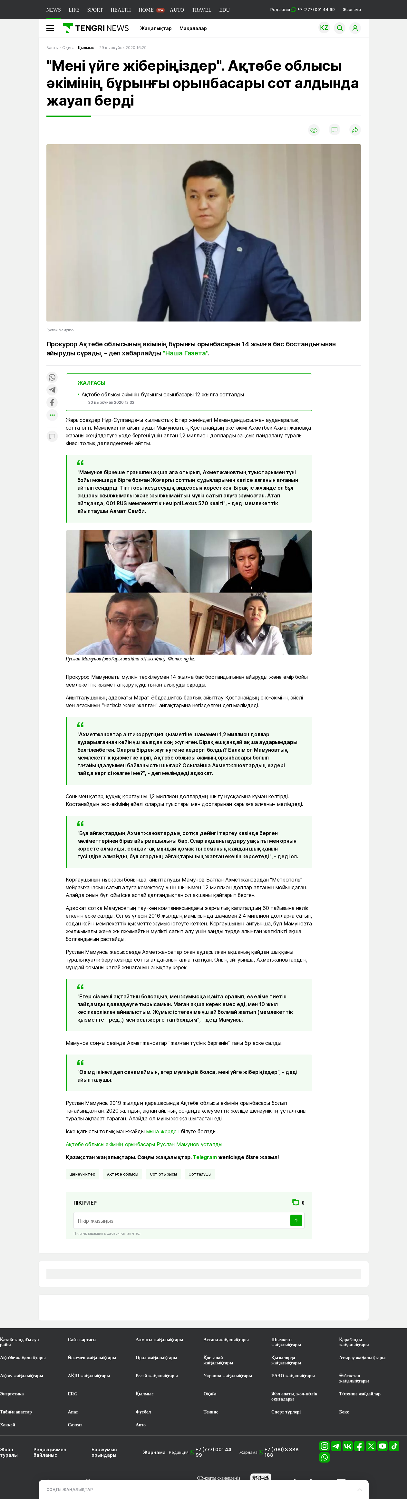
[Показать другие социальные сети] (52, 415)
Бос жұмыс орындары (104, 1452)
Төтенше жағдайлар (360, 1394)
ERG (73, 1394)
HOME (146, 10)
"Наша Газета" (185, 353)
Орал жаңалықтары (156, 1357)
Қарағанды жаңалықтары (354, 1342)
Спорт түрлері (286, 1412)
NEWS (53, 10)
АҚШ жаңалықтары (89, 1375)
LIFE (74, 10)
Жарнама (352, 9)
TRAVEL (201, 10)
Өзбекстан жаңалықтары (354, 1378)
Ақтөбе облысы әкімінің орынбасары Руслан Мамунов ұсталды (144, 1144)
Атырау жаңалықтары (362, 1357)
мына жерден (162, 1131)
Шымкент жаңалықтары (286, 1342)
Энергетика (12, 1394)
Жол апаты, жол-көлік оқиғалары (294, 1397)
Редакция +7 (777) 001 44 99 (302, 9)
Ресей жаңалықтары (157, 1375)
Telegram (205, 1157)
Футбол (143, 1412)
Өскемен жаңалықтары (92, 1357)
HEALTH (121, 10)
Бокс (344, 1412)
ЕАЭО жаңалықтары (293, 1375)
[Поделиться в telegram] (52, 390)
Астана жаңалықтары (226, 1339)
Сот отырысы (163, 1174)
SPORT (95, 10)
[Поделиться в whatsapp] (52, 378)
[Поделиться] (355, 130)
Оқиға (210, 1394)
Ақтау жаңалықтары (21, 1375)
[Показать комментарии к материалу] (52, 437)
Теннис (211, 1412)
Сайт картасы (82, 1339)
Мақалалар (193, 28)
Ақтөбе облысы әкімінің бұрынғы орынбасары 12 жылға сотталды (163, 394)
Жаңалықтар (156, 28)
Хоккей (7, 1425)
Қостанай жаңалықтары (218, 1360)
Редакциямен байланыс (50, 1452)
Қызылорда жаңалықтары (286, 1360)
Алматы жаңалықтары (159, 1339)
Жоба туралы (9, 1452)
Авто (141, 1425)
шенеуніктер (82, 1174)
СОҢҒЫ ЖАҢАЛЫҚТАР (69, 1489)
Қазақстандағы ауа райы (19, 1342)
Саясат (75, 1425)
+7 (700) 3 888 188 (282, 1452)
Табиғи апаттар (16, 1412)
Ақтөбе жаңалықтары (23, 1357)
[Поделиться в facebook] (52, 403)
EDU (224, 10)
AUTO (177, 10)
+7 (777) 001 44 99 (213, 1452)
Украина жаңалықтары (228, 1375)
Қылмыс (144, 1394)
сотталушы (200, 1174)
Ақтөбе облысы (122, 1174)
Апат (73, 1412)
